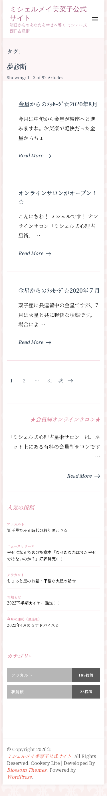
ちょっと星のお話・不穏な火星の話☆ (41, 581)
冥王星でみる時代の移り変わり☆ (37, 530)
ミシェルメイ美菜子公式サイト (48, 13)
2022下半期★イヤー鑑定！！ (34, 603)
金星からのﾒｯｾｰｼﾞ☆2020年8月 (58, 104)
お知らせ (14, 597)
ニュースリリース (20, 546)
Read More (34, 155)
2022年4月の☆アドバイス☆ (33, 625)
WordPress (19, 776)
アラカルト (15, 524)
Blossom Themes (27, 770)
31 (49, 380)
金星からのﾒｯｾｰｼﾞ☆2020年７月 (59, 290)
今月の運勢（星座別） (24, 619)
